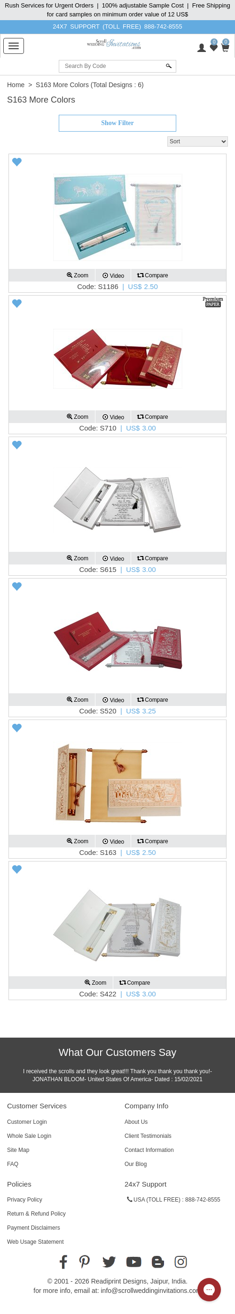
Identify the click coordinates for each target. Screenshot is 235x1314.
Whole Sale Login (29, 1136)
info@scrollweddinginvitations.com (151, 1290)
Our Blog (136, 1164)
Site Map (18, 1150)
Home (15, 85)
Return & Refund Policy (36, 1213)
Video (113, 275)
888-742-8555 (163, 26)
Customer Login (27, 1122)
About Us (136, 1122)
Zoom (77, 275)
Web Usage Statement (35, 1242)
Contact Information (149, 1150)
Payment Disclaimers (33, 1228)
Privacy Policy (24, 1199)
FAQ (12, 1164)
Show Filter (117, 122)
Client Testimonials (148, 1136)
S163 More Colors (62, 85)
